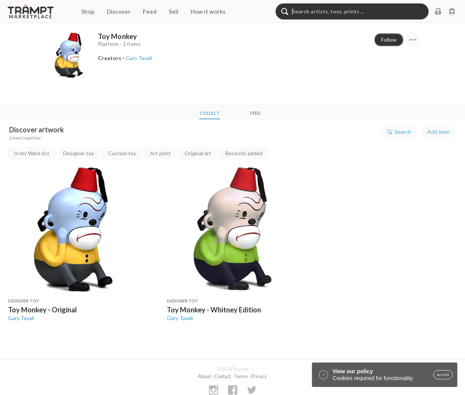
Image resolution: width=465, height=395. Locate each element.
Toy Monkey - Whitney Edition (214, 310)
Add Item (438, 131)
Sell (173, 11)
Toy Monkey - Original (42, 310)
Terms (241, 376)
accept (443, 375)
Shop (88, 11)
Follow (388, 39)
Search (398, 132)
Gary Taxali (21, 318)
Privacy (259, 376)
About (204, 376)
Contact (222, 376)
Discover (119, 11)
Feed (150, 11)
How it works (208, 11)
